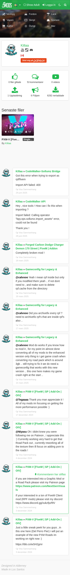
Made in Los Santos (13, 569)
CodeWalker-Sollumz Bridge (43, 171)
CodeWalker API (35, 201)
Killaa (25, 45)
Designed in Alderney (13, 565)
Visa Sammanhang (26, 189)
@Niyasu (21, 431)
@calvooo (22, 277)
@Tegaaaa (22, 399)
